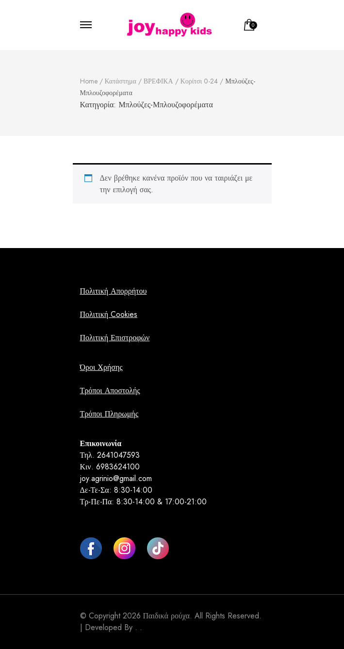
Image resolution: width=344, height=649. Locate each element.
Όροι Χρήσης (101, 367)
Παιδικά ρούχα (166, 615)
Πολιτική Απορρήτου (113, 291)
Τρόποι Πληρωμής (109, 413)
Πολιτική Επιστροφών (115, 337)
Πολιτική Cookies (109, 314)
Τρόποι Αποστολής (110, 390)
